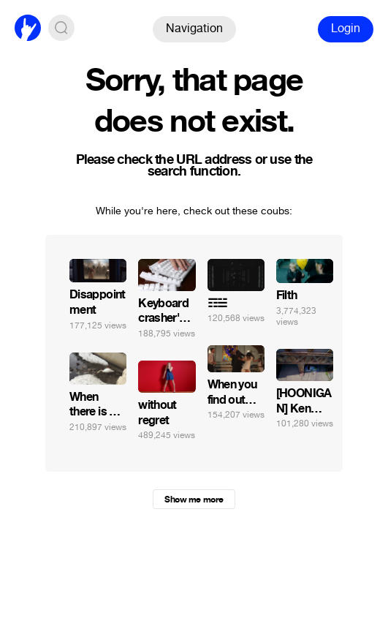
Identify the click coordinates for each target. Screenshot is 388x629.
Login (345, 28)
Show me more (193, 499)
